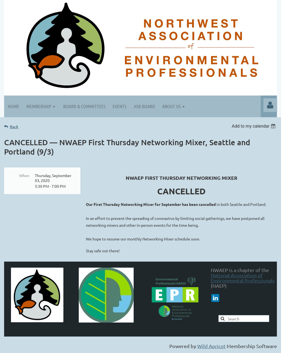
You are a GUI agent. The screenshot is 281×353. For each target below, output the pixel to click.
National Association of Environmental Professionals (243, 277)
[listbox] (254, 126)
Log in (270, 105)
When (24, 175)
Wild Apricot (211, 346)
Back (14, 126)
